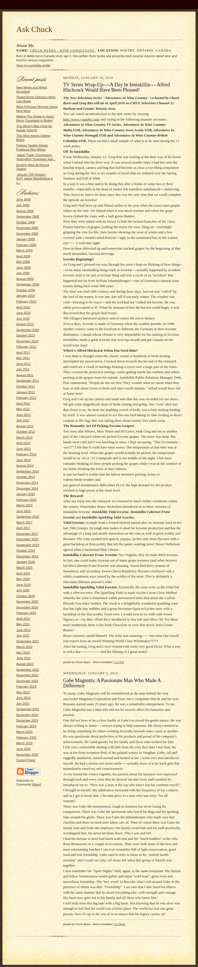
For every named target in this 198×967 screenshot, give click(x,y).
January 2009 (25, 239)
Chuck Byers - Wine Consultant (63, 50)
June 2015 (23, 511)
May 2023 (23, 692)
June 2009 (23, 267)
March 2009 (24, 250)
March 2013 (24, 437)
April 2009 (23, 256)
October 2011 (25, 386)
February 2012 (26, 397)
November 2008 (27, 227)
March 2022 (24, 646)
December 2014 (27, 488)
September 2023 (27, 709)
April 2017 (23, 528)
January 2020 (25, 561)
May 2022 (23, 652)
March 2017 (24, 522)
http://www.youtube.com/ (81, 119)
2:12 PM (119, 662)
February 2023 (26, 686)
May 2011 (23, 358)
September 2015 (27, 516)
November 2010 (27, 341)
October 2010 (25, 335)
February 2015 (26, 499)
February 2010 (26, 301)
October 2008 (25, 222)
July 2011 (23, 369)
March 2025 (24, 743)
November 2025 (27, 754)
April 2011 (23, 352)
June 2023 (23, 697)
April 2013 (23, 443)
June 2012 (23, 414)
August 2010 (25, 324)
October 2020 (25, 596)
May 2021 (23, 624)
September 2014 (27, 471)
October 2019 (25, 550)
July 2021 (23, 635)
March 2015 (24, 505)
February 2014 (26, 454)
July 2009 (23, 273)
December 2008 (27, 233)
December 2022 (27, 681)
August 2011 (25, 375)
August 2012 (25, 426)
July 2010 (23, 318)
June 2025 (23, 748)
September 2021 (27, 641)
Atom (36, 784)
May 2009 (23, 261)
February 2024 (26, 726)
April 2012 (23, 403)
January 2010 (25, 295)
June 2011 (23, 363)
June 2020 (23, 584)
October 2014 (25, 477)
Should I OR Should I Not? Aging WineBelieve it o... (34, 178)
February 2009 (26, 245)
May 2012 (23, 409)
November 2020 (27, 601)
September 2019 (27, 545)
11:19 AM (119, 924)
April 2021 (23, 618)
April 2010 (23, 307)
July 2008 (23, 205)
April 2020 (23, 573)
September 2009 (27, 284)
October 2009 (25, 290)
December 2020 (27, 607)
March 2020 (24, 567)
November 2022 (27, 675)
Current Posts (25, 760)
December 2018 (27, 539)
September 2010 (27, 330)
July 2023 (23, 703)
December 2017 (27, 533)
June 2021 (23, 630)
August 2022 (25, 664)
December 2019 (27, 556)
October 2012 (25, 431)
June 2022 (23, 658)
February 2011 (26, 346)
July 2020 (23, 590)
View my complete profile (33, 65)
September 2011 (27, 380)
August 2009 (25, 279)
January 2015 (25, 494)
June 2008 (23, 199)
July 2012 (23, 420)
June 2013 (23, 448)
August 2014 (25, 465)
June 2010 (23, 312)
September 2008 (27, 216)
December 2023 (27, 720)
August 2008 (25, 211)
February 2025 (26, 737)
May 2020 (23, 579)
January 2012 (25, 392)
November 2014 (27, 482)
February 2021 (26, 613)
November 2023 (27, 715)
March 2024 (24, 731)
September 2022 (27, 669)
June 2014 (23, 460)
